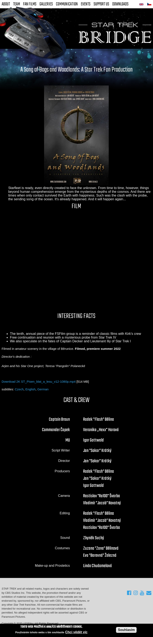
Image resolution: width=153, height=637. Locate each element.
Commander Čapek (56, 429)
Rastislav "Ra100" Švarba (101, 496)
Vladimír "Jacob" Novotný (102, 503)
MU (67, 440)
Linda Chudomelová (97, 565)
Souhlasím (126, 630)
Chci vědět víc (76, 632)
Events (85, 4)
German (42, 389)
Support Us (101, 4)
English (30, 389)
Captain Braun (59, 419)
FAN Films (29, 4)
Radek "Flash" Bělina (98, 419)
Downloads (120, 4)
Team (16, 4)
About (6, 4)
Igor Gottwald (93, 440)
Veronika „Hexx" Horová (101, 429)
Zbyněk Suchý (93, 538)
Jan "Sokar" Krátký (97, 450)
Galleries (46, 4)
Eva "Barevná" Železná (99, 555)
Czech (19, 389)
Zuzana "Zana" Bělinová (100, 548)
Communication (67, 4)
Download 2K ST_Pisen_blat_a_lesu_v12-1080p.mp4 (39, 381)
